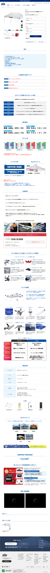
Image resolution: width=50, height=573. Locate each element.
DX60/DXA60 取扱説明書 (24, 458)
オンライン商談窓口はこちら (23, 543)
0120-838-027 (12, 547)
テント (12, 5)
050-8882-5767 (16, 570)
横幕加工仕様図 (45, 561)
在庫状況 (28, 38)
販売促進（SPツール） (28, 560)
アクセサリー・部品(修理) (26, 5)
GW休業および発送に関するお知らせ (25, 0)
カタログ (44, 555)
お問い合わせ (19, 175)
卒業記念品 (25, 428)
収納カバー (41, 406)
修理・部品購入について (37, 559)
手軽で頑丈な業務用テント (21, 556)
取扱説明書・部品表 (45, 556)
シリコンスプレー (20, 406)
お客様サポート (34, 5)
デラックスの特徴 (28, 556)
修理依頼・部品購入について (43, 543)
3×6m (12, 7)
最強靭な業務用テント (20, 555)
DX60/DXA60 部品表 (24, 459)
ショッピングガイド (36, 555)
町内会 (29, 438)
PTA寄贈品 (16, 428)
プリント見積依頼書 (45, 560)
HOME (3, 7)
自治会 (21, 438)
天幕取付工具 (30, 406)
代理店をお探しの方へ (42, 545)
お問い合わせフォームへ (35, 242)
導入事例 (8, 5)
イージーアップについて (29, 554)
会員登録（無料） (6, 561)
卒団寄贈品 (33, 428)
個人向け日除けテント (20, 559)
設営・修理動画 (41, 542)
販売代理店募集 (41, 547)
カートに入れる (35, 36)
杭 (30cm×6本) (9, 406)
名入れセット (9, 7)
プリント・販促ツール (18, 5)
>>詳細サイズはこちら (25, 375)
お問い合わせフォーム (27, 213)
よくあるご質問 (41, 540)
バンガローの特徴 (28, 559)
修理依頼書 (44, 559)
